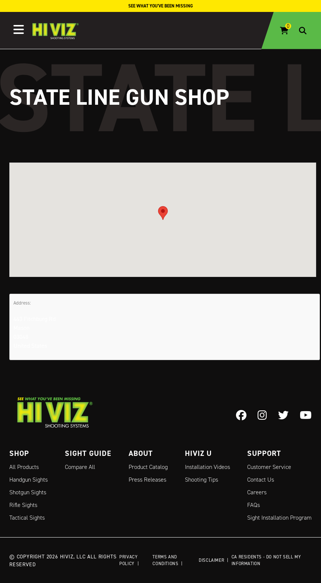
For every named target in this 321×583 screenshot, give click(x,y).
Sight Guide (88, 453)
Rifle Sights (23, 504)
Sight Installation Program (279, 517)
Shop (19, 453)
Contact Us (260, 479)
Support (264, 453)
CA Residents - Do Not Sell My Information (266, 560)
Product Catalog (148, 466)
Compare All (80, 466)
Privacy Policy (128, 560)
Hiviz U (198, 453)
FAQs (253, 504)
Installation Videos (207, 466)
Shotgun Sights (27, 492)
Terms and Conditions (165, 560)
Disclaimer (211, 560)
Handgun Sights (28, 479)
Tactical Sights (27, 517)
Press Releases (147, 479)
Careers (257, 492)
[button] (163, 213)
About (141, 453)
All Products (24, 466)
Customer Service (269, 466)
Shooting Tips (201, 479)
